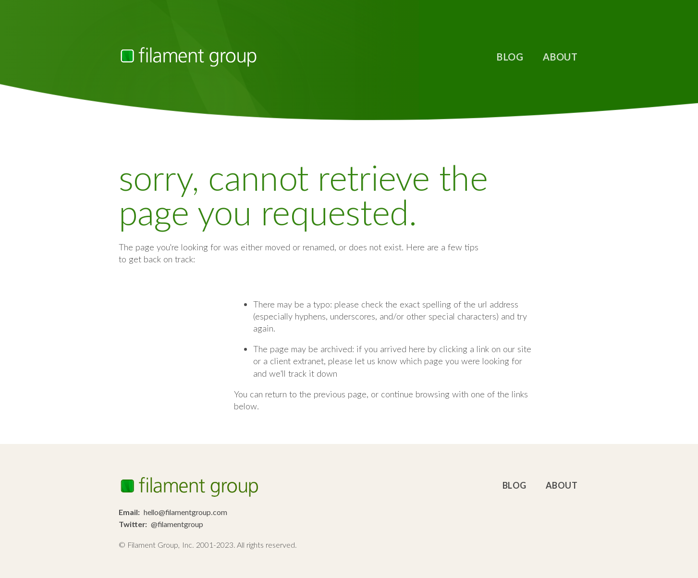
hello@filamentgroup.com (185, 512)
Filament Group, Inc (188, 57)
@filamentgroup (177, 524)
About (560, 56)
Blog (509, 56)
